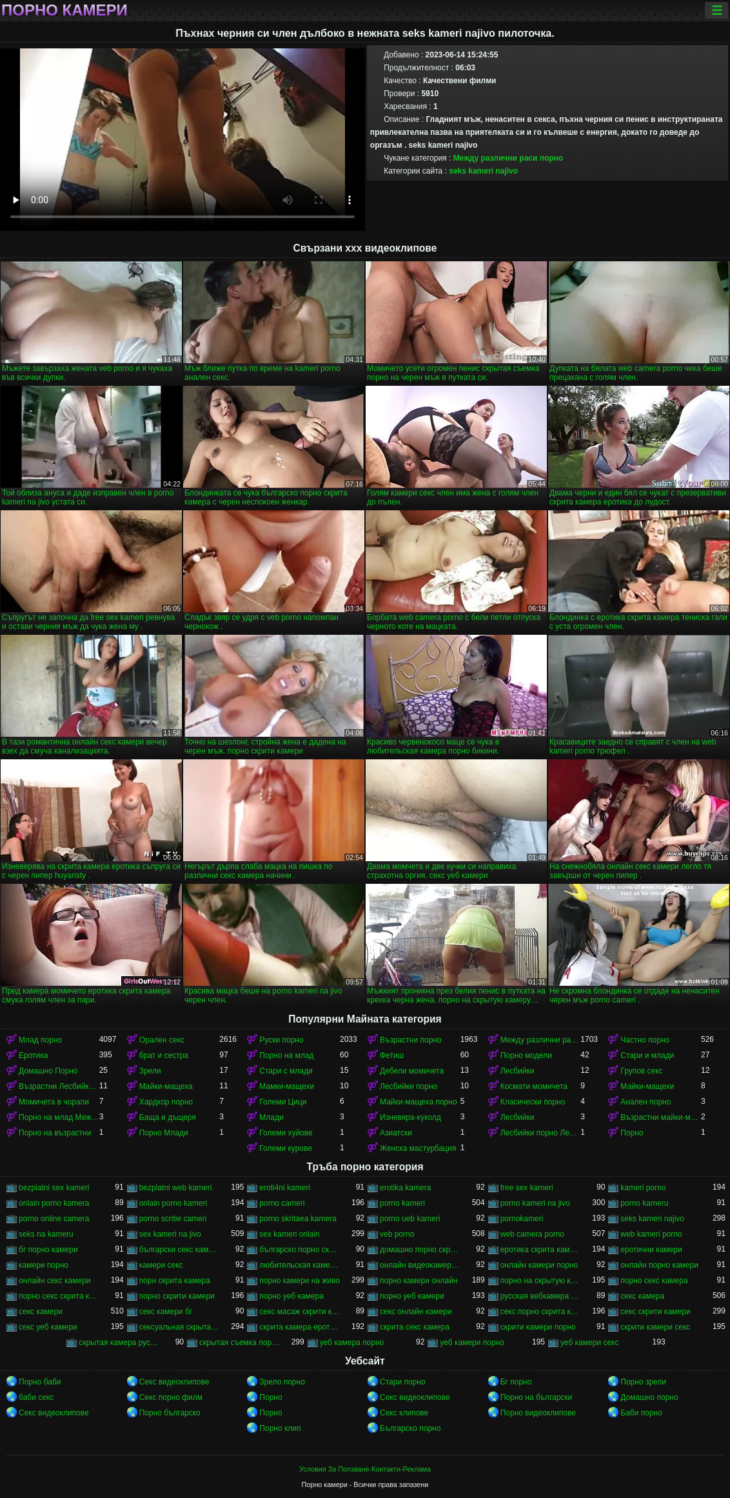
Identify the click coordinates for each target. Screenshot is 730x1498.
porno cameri (281, 1203)
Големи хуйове (285, 1132)
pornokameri (522, 1218)
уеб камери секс (589, 1342)
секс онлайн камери (416, 1311)
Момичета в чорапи (54, 1101)
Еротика (33, 1055)
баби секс (36, 1397)
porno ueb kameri (410, 1218)
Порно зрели (643, 1381)
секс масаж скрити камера (299, 1311)
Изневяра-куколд (410, 1117)
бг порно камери (48, 1249)
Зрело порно (282, 1381)
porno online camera (54, 1218)
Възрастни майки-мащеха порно (660, 1117)
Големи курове (285, 1148)
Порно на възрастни (55, 1132)
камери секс (161, 1265)
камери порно (43, 1265)
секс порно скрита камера (540, 1311)
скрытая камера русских (119, 1342)
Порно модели (526, 1055)
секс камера (642, 1296)
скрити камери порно (538, 1327)
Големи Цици (282, 1101)
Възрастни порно (411, 1039)
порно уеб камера (291, 1296)
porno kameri (402, 1203)
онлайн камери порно (539, 1265)
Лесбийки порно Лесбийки (540, 1132)
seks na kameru (46, 1234)
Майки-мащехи (647, 1086)
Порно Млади (163, 1132)
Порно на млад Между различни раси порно (59, 1117)
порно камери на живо (299, 1280)
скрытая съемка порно (239, 1342)
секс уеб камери (48, 1327)
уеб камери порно (472, 1342)
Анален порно (645, 1101)
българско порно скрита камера (299, 1249)
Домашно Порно (48, 1070)
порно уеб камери (412, 1296)
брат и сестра (163, 1055)
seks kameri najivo (483, 170)
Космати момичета (533, 1086)
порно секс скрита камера (59, 1296)
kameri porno (643, 1187)
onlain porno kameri (173, 1203)
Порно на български (536, 1397)
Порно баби (40, 1381)
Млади (271, 1117)
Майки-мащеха (166, 1086)
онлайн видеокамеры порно (420, 1265)
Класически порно (533, 1101)
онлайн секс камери (55, 1280)
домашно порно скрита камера (420, 1249)
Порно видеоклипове (538, 1412)
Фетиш (392, 1055)
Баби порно (641, 1412)
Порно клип (280, 1428)
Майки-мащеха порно (418, 1101)
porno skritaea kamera (297, 1218)
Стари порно (403, 1381)
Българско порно (410, 1428)
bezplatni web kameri (175, 1187)
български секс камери (179, 1249)
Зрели (150, 1070)
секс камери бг (165, 1311)
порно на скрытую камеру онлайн (540, 1280)
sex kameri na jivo (170, 1234)
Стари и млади (647, 1055)
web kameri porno (651, 1234)
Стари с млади (285, 1070)
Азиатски (396, 1132)
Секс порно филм (170, 1397)
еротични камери (651, 1249)
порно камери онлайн (419, 1280)
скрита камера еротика (299, 1327)
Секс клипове (404, 1412)
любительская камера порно (299, 1265)
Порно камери (64, 10)
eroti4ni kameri (284, 1187)
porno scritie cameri (173, 1218)
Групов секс (641, 1070)
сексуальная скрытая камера (179, 1327)
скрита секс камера (414, 1327)
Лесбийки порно (408, 1086)
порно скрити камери (177, 1296)
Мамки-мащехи (286, 1086)
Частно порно (644, 1039)
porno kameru (644, 1203)
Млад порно (40, 1039)
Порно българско (170, 1412)
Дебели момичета (412, 1070)
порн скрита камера (174, 1280)
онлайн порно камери (659, 1265)
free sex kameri (526, 1187)
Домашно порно (649, 1397)
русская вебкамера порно (540, 1296)
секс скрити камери (655, 1311)
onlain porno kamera (54, 1203)
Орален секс (161, 1039)
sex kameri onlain (289, 1234)
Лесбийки (517, 1070)
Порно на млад (286, 1055)
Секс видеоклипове (174, 1381)
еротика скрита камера (540, 1249)
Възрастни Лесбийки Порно (59, 1086)
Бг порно (516, 1381)
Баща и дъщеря (167, 1117)
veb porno (397, 1234)
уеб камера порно (352, 1342)
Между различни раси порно (508, 158)
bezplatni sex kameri (54, 1187)
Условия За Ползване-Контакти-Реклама (365, 1469)
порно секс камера (653, 1280)
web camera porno (532, 1234)
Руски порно (281, 1039)
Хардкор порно (166, 1101)
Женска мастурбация (418, 1148)
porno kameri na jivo (535, 1203)
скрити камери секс (655, 1327)
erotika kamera (405, 1187)
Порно (631, 1132)
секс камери (41, 1311)
